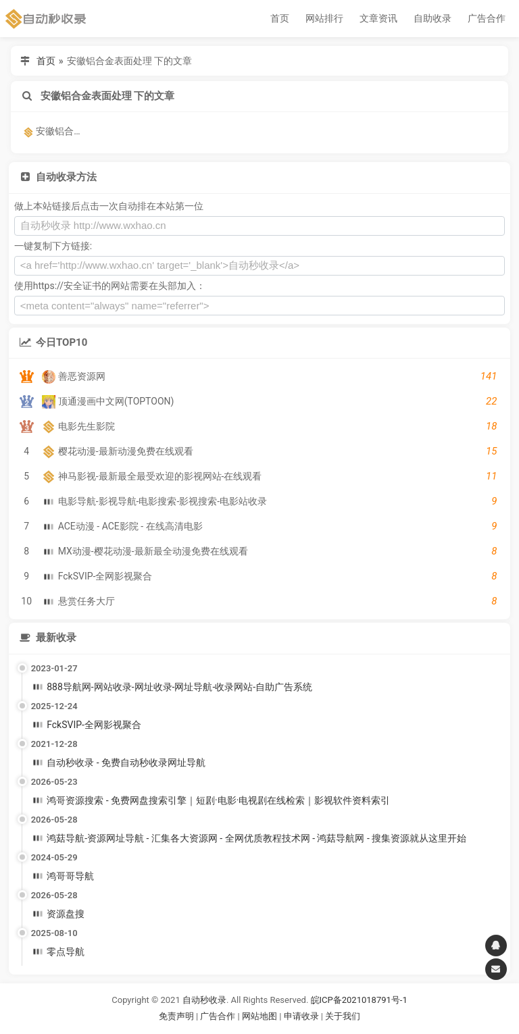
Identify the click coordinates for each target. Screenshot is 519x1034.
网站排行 (324, 18)
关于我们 (342, 1016)
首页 (279, 18)
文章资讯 (378, 18)
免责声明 (176, 1016)
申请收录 (301, 1016)
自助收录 (432, 18)
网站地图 (260, 1016)
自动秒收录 (204, 1000)
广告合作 (486, 18)
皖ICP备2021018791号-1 (359, 1000)
